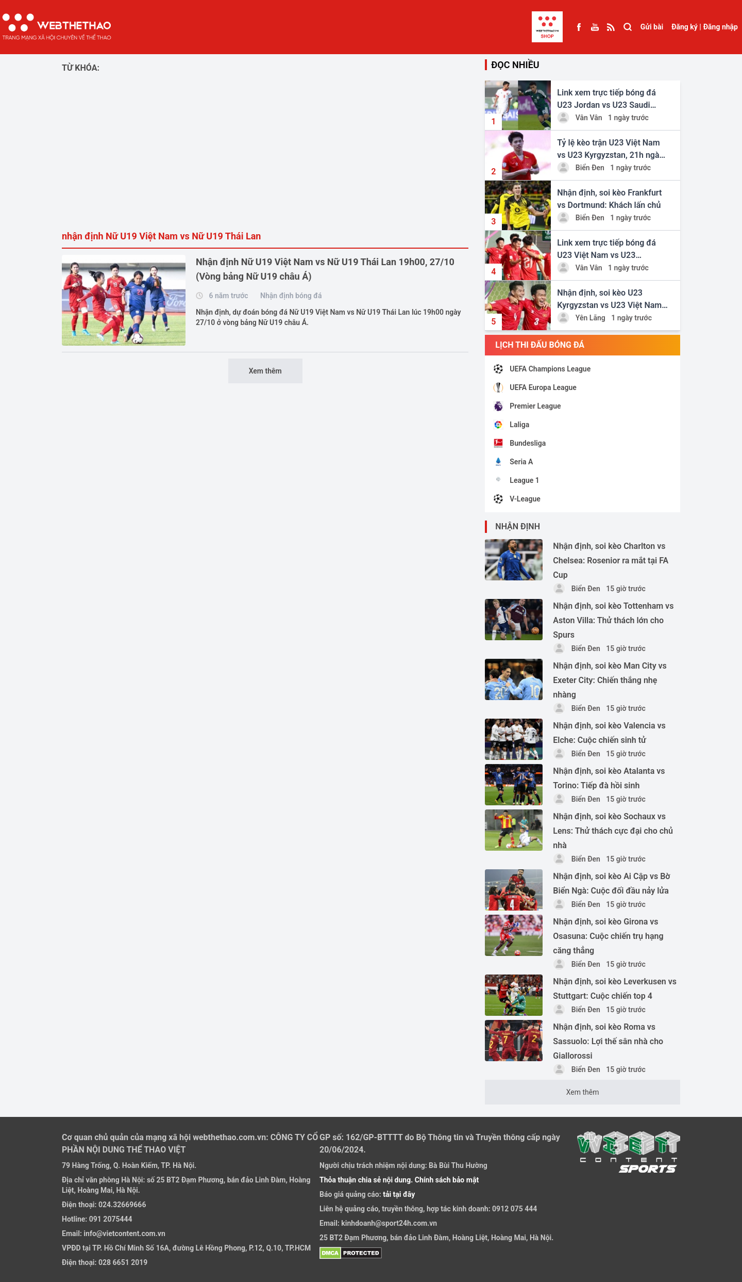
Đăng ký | (686, 27)
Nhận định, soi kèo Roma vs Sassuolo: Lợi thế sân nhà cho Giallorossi (608, 1041)
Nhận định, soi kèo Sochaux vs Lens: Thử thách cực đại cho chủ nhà (613, 831)
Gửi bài (651, 27)
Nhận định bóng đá (291, 295)
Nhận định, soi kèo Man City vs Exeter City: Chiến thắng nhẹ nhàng (609, 680)
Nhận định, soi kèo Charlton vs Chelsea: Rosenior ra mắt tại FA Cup (610, 560)
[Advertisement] (265, 151)
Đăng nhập (720, 27)
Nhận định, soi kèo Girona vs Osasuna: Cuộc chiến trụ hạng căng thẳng (608, 936)
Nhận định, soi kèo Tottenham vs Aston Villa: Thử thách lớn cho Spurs (613, 620)
